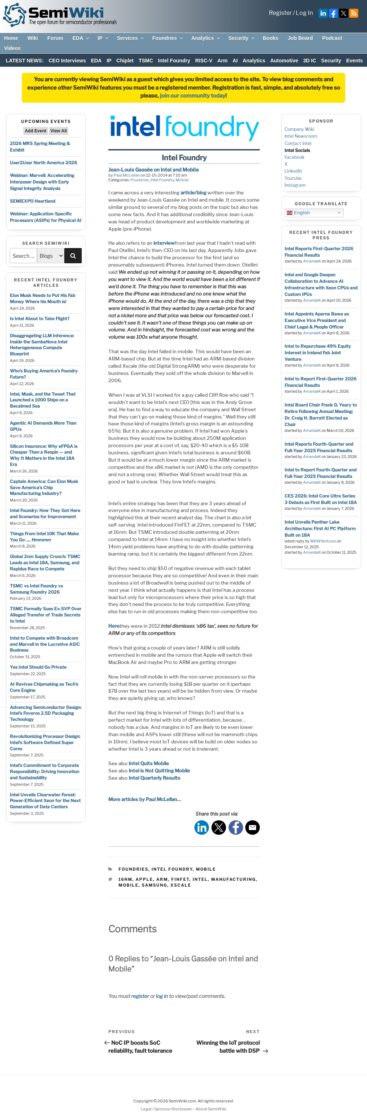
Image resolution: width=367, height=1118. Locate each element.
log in (162, 996)
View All (59, 130)
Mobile (182, 179)
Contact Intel (298, 143)
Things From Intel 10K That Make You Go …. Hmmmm (44, 537)
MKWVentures (323, 541)
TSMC (145, 60)
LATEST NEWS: (25, 60)
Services (131, 38)
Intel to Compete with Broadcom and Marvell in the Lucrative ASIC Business (45, 644)
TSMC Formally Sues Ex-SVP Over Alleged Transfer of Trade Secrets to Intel (45, 615)
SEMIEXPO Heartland (32, 201)
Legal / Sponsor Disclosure (167, 1108)
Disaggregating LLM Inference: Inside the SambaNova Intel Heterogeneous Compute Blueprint (42, 344)
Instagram (295, 185)
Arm (222, 60)
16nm (125, 879)
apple (144, 879)
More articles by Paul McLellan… (144, 799)
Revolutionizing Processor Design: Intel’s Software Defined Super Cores (45, 742)
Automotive (284, 60)
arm (162, 879)
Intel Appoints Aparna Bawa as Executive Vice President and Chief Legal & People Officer (317, 320)
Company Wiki (299, 129)
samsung (154, 885)
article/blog (193, 192)
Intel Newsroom (301, 136)
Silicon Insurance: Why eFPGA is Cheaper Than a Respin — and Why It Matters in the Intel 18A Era (43, 455)
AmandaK (312, 261)
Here (114, 626)
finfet (180, 879)
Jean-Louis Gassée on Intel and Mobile (153, 169)
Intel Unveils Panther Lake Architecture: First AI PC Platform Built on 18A (320, 528)
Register (280, 12)
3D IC (309, 60)
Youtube (293, 178)
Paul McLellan (127, 175)
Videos (12, 48)
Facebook (295, 157)
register (140, 996)
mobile (128, 885)
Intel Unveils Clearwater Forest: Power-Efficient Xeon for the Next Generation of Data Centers (45, 801)
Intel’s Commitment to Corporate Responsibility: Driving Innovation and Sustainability (44, 771)
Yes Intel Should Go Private (38, 667)
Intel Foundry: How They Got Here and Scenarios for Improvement (45, 513)
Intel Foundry (174, 60)
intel (200, 879)
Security (241, 38)
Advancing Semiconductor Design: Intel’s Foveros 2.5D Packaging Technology (45, 713)
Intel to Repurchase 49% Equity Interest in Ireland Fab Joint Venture (318, 352)
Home (11, 38)
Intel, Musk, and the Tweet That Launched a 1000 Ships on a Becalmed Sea (43, 400)
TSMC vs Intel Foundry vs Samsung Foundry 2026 (36, 589)
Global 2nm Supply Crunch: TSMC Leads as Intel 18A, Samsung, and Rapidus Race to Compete (45, 563)
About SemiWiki (210, 1108)
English (298, 212)
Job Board (300, 38)
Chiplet (124, 60)
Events (354, 60)
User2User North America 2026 (43, 162)
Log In (304, 12)
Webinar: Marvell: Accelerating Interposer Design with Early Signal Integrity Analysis (42, 182)
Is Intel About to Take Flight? (39, 318)
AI (235, 60)
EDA (81, 38)
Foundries (168, 38)
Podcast (332, 38)
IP (103, 38)
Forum (55, 38)
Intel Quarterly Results (154, 778)
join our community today (192, 95)
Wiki (33, 38)
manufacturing (233, 879)
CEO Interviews (67, 60)
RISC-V (203, 60)
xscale (180, 885)
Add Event (35, 130)
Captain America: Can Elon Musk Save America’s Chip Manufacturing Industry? (44, 487)
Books (270, 38)
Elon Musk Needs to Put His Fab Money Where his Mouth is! (42, 298)
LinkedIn (293, 171)
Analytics (206, 38)
